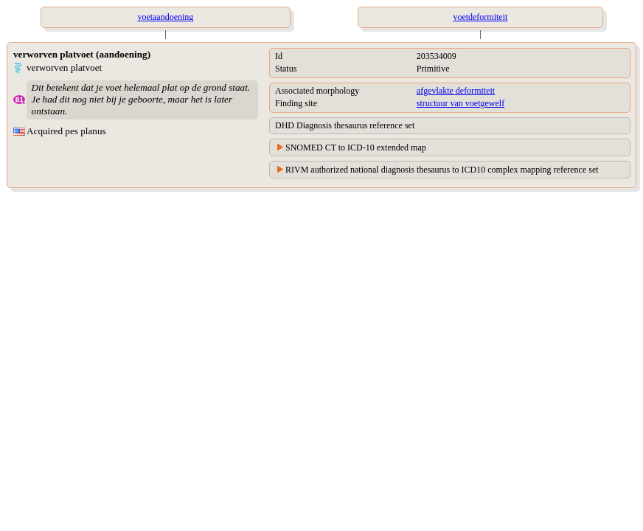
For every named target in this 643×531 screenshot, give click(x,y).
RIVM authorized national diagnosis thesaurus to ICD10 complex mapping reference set (442, 169)
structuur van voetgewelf (460, 103)
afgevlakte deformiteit (456, 91)
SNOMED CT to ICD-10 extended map (355, 147)
